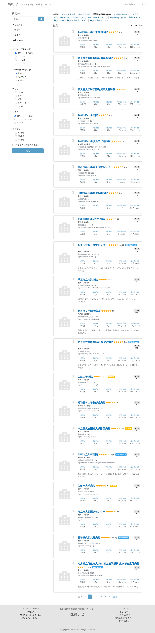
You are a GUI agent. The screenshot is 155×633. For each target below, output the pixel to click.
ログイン (142, 4)
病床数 (16, 30)
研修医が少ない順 (118, 17)
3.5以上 (20, 119)
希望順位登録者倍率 (102, 14)
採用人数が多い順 (62, 17)
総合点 (16, 112)
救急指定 (17, 129)
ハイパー (21, 92)
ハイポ (20, 106)
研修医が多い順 (100, 17)
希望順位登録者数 (122, 14)
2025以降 (21, 60)
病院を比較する (44, 4)
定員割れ (21, 80)
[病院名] (25, 19)
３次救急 (21, 140)
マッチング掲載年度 (22, 49)
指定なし (21, 73)
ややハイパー (23, 96)
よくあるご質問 (124, 615)
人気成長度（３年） (77, 20)
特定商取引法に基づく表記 (30, 615)
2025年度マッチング (22, 70)
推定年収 (59, 20)
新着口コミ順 (135, 17)
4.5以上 (20, 123)
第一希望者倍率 (69, 14)
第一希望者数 (84, 14)
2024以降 (21, 57)
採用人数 (17, 35)
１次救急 (21, 133)
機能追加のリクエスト (124, 618)
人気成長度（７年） (100, 20)
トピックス (124, 612)
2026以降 (21, 64)
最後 (115, 597)
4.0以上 (31, 119)
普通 (19, 99)
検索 (28, 151)
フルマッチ (22, 77)
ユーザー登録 (129, 4)
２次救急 (21, 136)
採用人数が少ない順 (82, 17)
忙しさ (16, 88)
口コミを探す (27, 4)
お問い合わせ (124, 621)
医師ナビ (13, 4)
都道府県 (17, 25)
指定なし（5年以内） (26, 53)
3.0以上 (32, 116)
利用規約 (30, 612)
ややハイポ (22, 103)
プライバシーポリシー (31, 618)
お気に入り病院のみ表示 (26, 145)
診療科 (18, 40)
